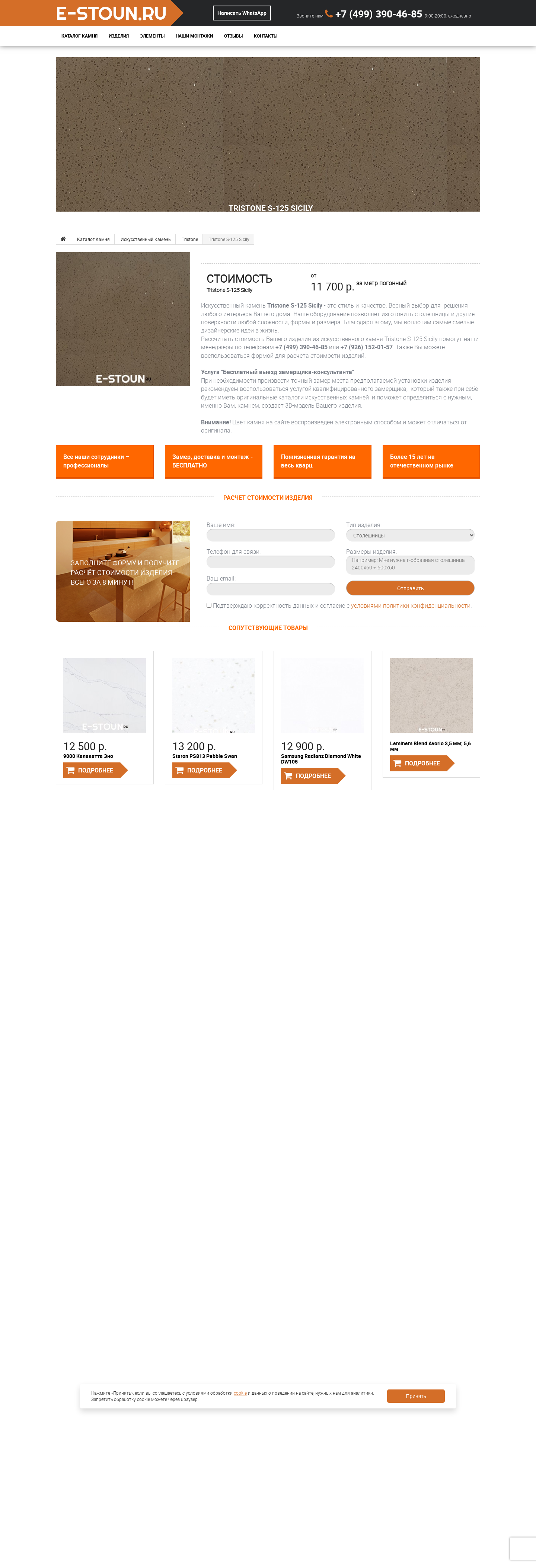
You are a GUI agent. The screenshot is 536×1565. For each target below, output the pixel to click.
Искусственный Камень (146, 239)
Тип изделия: (364, 525)
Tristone (190, 239)
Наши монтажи (194, 35)
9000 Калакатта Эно (88, 755)
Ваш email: (221, 578)
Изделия (119, 35)
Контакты (265, 35)
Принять (416, 1396)
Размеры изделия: (371, 551)
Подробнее (95, 770)
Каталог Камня (79, 35)
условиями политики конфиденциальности (410, 605)
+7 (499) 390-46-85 (375, 13)
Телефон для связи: (234, 551)
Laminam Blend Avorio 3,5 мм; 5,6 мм (430, 746)
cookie (240, 1393)
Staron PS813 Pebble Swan (204, 755)
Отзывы (233, 35)
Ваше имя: (221, 525)
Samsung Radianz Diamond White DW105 (321, 758)
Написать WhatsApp (242, 12)
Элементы (152, 35)
